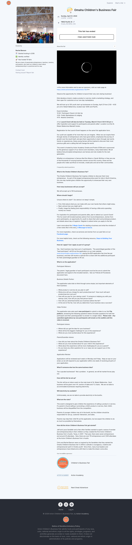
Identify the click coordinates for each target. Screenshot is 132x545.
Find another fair (87, 37)
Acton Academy (82, 514)
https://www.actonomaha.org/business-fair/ (72, 89)
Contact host (20, 70)
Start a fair (120, 3)
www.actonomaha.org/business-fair (69, 253)
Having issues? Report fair (25, 72)
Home (61, 510)
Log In (71, 510)
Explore (110, 3)
